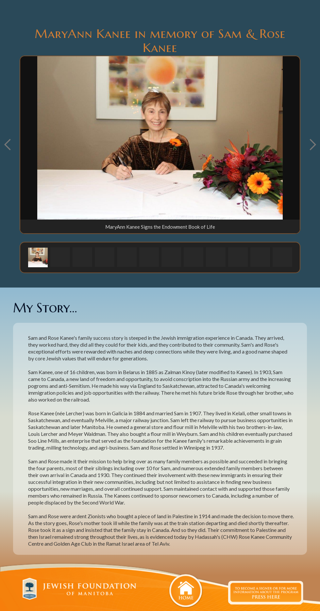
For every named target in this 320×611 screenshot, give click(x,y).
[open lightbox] (160, 138)
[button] (38, 257)
